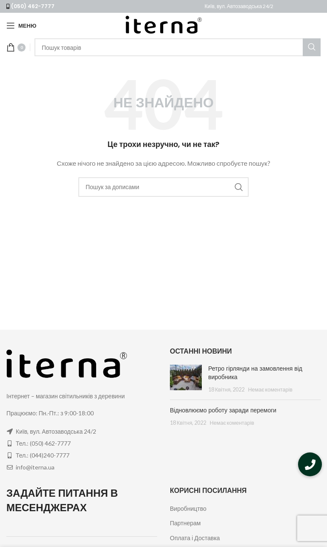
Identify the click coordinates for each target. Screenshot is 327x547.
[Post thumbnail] (186, 379)
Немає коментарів (270, 389)
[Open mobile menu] (21, 25)
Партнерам (185, 523)
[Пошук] (177, 47)
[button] (310, 464)
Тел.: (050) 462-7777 (43, 443)
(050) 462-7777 (32, 6)
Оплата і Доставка (195, 537)
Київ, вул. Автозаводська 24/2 (239, 6)
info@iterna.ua (35, 467)
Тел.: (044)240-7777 (42, 455)
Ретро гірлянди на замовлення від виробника (255, 372)
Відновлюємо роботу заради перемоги (223, 410)
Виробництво (188, 508)
